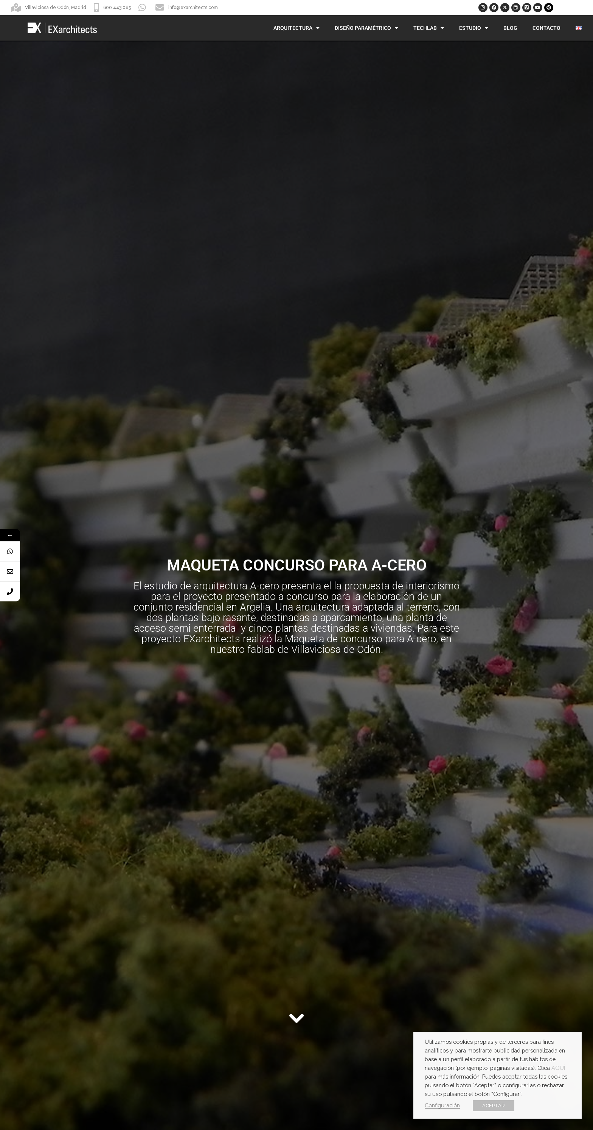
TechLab (428, 28)
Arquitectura (296, 28)
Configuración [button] (442, 1105)
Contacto (546, 28)
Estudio (473, 28)
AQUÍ (558, 1068)
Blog (510, 28)
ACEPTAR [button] (493, 1105)
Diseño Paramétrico (366, 28)
